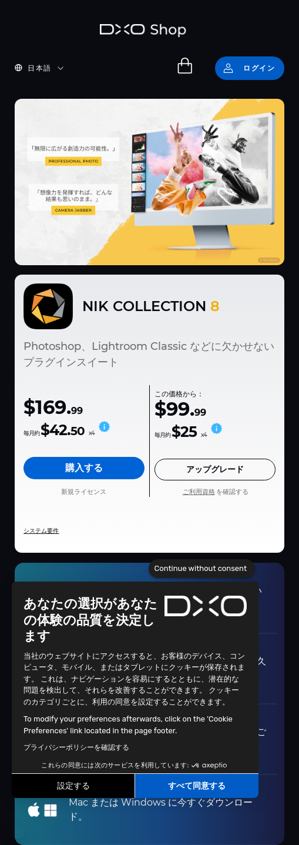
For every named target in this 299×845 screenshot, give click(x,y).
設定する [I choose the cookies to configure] (73, 786)
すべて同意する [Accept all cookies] (197, 786)
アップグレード (215, 469)
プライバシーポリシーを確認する (76, 747)
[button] (18, 832)
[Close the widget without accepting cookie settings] (202, 568)
